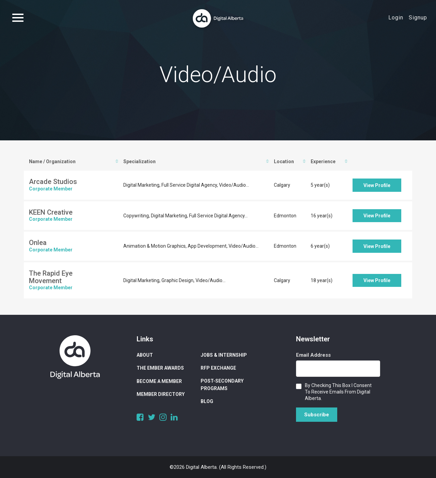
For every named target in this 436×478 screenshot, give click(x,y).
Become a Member (159, 381)
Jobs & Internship (224, 355)
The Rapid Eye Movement (51, 276)
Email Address (313, 355)
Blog (207, 401)
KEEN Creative (51, 212)
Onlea (38, 242)
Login (395, 17)
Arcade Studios (53, 181)
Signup (418, 17)
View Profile (376, 185)
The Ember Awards (160, 368)
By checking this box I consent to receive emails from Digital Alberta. (338, 392)
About (145, 355)
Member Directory (161, 394)
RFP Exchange (218, 368)
